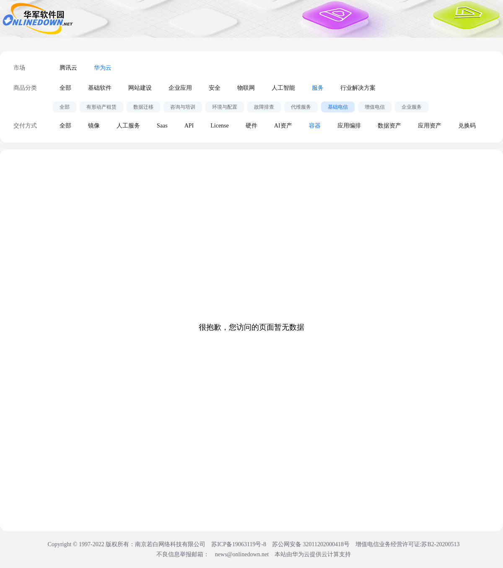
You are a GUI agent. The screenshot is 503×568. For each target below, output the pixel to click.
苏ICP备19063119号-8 (238, 544)
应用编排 (349, 125)
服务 (318, 88)
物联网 (246, 88)
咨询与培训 (182, 107)
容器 (315, 125)
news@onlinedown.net (242, 554)
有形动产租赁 (101, 107)
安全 (214, 88)
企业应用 (180, 88)
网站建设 (140, 88)
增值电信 (375, 107)
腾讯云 (68, 68)
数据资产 (389, 125)
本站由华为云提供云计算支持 (313, 554)
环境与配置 (224, 107)
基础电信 (338, 107)
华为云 (102, 68)
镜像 (94, 125)
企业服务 (412, 107)
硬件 (251, 125)
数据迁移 (143, 107)
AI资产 (283, 125)
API (189, 125)
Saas (162, 125)
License (219, 125)
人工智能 (283, 88)
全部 (65, 88)
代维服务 (301, 107)
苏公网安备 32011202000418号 (311, 544)
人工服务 (128, 125)
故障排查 (264, 107)
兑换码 (467, 125)
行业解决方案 (358, 88)
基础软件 (99, 88)
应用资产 (429, 125)
